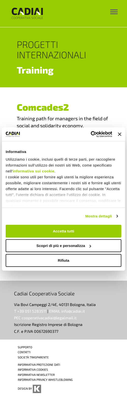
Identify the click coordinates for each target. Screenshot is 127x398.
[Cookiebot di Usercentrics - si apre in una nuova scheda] (90, 134)
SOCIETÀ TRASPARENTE (33, 357)
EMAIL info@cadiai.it (67, 311)
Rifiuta (63, 260)
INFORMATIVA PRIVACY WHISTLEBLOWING (45, 379)
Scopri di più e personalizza (63, 246)
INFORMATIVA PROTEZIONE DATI (39, 364)
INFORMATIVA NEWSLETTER (36, 374)
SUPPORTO (25, 347)
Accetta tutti (63, 231)
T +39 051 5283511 (30, 311)
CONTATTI (24, 352)
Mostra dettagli (98, 216)
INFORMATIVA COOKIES (33, 369)
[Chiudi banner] (119, 134)
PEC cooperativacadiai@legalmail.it (45, 317)
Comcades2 (43, 107)
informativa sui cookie (33, 171)
